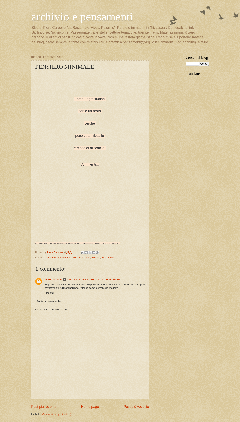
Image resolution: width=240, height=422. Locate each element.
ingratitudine (63, 257)
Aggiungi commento (48, 301)
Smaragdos (107, 257)
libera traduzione (81, 257)
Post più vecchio (136, 407)
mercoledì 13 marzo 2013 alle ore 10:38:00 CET (93, 279)
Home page (90, 407)
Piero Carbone (53, 279)
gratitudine (50, 257)
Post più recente (43, 407)
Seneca (96, 257)
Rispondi (49, 292)
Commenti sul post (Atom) (56, 414)
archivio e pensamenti (82, 16)
